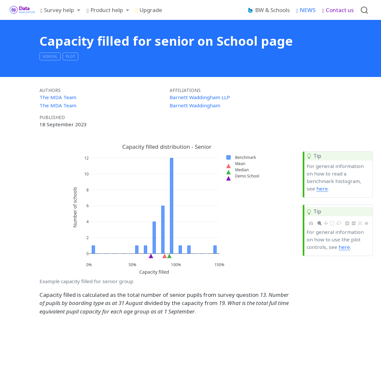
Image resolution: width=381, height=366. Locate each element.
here (322, 188)
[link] (60, 10)
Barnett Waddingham (195, 105)
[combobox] (364, 10)
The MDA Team (57, 97)
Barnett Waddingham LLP (200, 97)
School (49, 56)
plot (70, 56)
